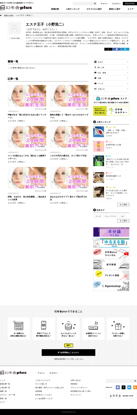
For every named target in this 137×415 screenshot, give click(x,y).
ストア (130, 9)
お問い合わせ (76, 380)
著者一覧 (3, 398)
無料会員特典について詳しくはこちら (69, 359)
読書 (99, 78)
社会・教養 (102, 73)
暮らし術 (100, 67)
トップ (2, 380)
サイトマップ (76, 395)
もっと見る (123, 204)
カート (104, 4)
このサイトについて (42, 380)
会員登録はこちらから (68, 352)
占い (123, 216)
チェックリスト (111, 216)
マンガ (100, 84)
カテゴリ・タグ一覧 (7, 395)
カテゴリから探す (94, 9)
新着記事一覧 (5, 384)
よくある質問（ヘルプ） (44, 398)
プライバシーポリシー (79, 388)
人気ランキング (72, 9)
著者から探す (115, 9)
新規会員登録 (130, 3)
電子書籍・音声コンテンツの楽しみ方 (49, 388)
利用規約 (74, 384)
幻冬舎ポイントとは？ (43, 395)
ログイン (116, 4)
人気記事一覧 (5, 388)
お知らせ (101, 89)
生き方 (100, 62)
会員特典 (38, 391)
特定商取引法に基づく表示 (81, 391)
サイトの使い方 (41, 384)
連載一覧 (3, 391)
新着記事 (55, 9)
